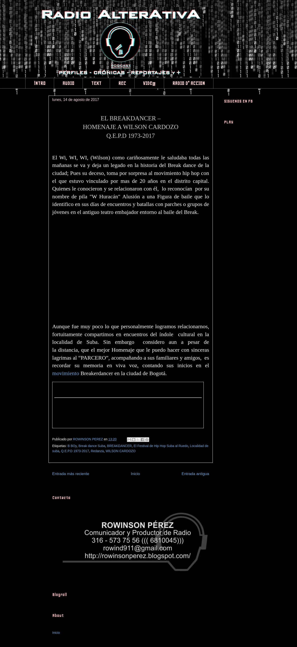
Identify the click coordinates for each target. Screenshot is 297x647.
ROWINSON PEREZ (88, 439)
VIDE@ (149, 83)
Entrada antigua (195, 474)
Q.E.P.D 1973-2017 (75, 451)
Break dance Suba (91, 446)
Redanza (97, 451)
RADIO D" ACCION (188, 83)
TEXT (96, 83)
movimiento (65, 373)
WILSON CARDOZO (121, 451)
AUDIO (68, 83)
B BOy (72, 446)
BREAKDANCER (119, 446)
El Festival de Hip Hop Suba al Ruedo (161, 446)
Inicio (135, 474)
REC (122, 83)
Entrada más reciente (70, 474)
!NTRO (39, 83)
